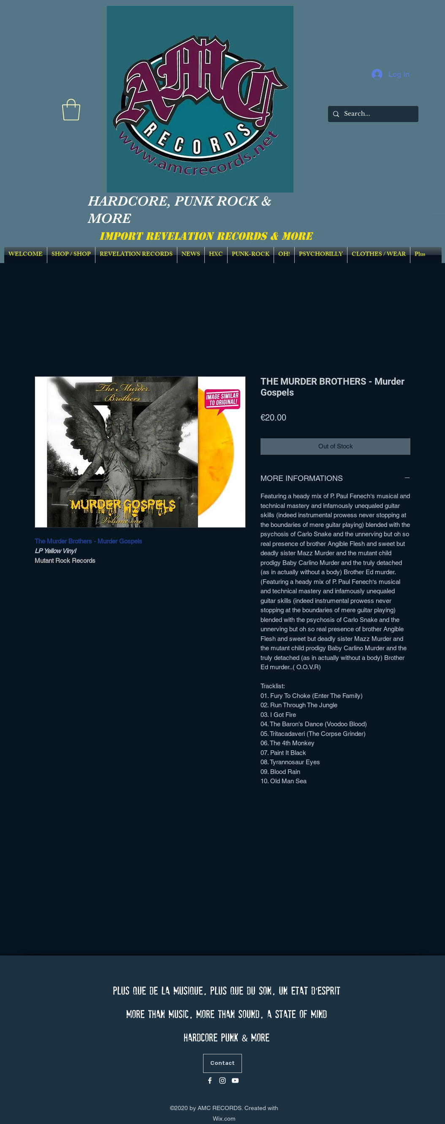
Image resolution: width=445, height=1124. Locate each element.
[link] (71, 109)
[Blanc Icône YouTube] (235, 1080)
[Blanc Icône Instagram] (222, 1080)
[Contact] (222, 1063)
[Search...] (372, 114)
